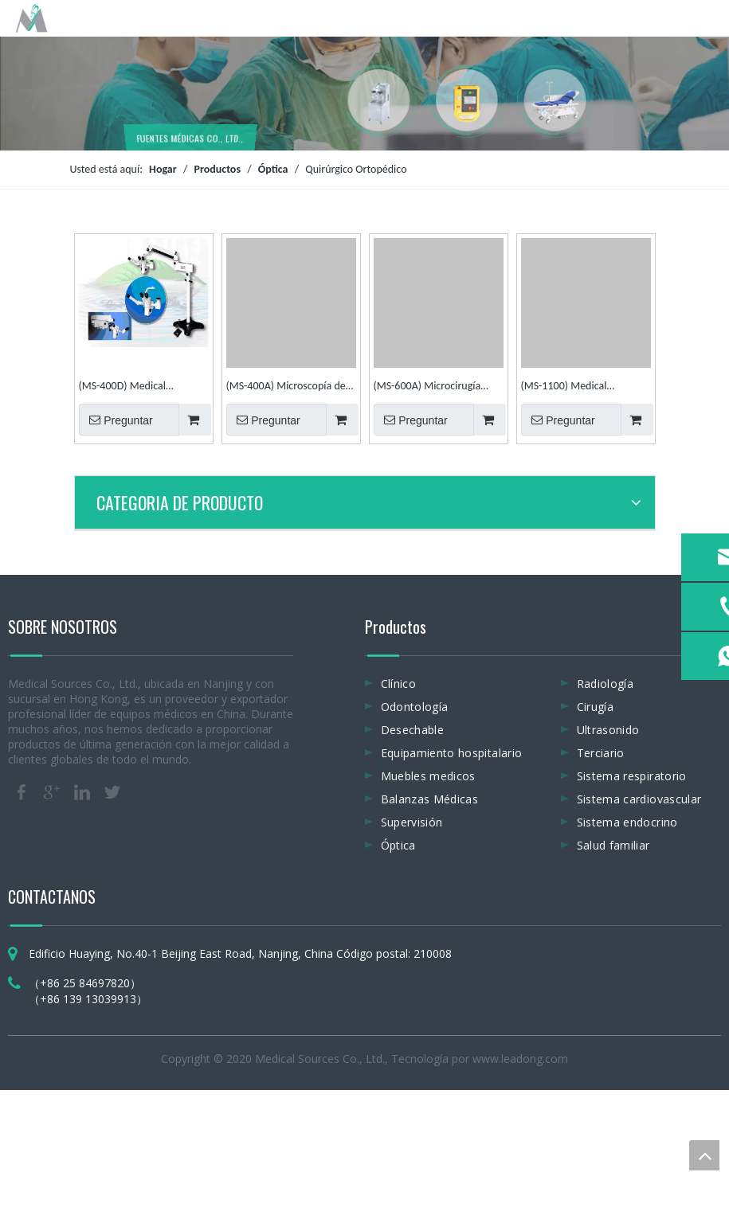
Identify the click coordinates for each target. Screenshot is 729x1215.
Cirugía (595, 706)
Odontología (415, 706)
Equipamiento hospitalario (452, 752)
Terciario (601, 752)
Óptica (398, 845)
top (704, 1155)
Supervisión (412, 822)
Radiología (605, 683)
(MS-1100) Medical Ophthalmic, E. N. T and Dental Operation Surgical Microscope (579, 387)
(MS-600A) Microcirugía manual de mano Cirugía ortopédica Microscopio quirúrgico (429, 387)
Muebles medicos (428, 775)
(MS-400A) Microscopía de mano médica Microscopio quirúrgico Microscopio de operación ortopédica (286, 387)
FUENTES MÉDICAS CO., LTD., (190, 136)
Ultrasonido (608, 729)
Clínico (398, 683)
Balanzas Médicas (430, 799)
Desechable (413, 729)
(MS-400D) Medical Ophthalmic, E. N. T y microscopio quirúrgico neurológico (130, 387)
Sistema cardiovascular (639, 799)
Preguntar (116, 420)
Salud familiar (613, 845)
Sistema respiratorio (632, 775)
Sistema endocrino (627, 822)
